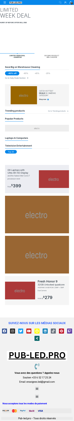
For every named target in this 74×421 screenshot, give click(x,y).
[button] (37, 388)
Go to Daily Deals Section (15, 78)
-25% (48, 73)
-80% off (12, 73)
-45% (36, 73)
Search (60, 2)
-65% (25, 73)
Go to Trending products (57, 111)
